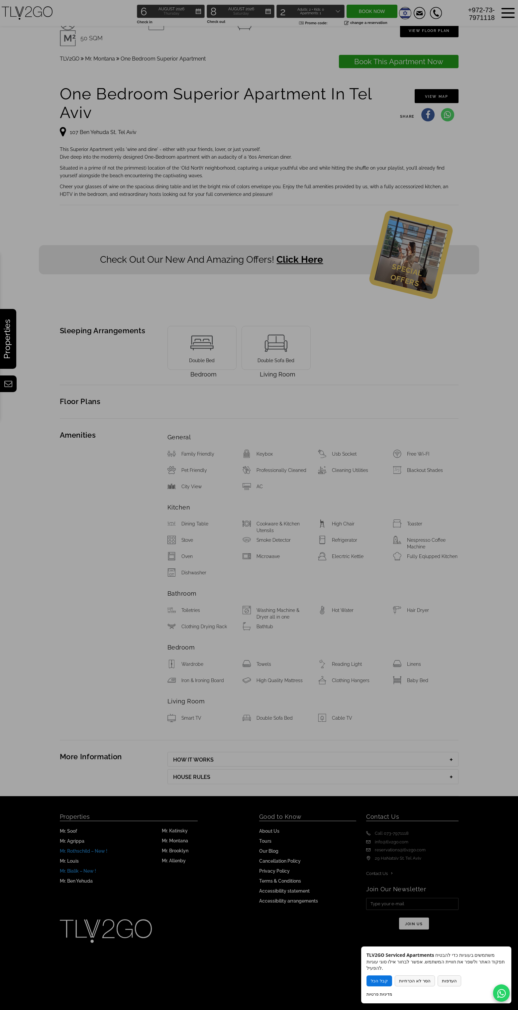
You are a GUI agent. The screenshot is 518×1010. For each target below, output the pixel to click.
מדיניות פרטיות (379, 994)
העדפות (449, 980)
